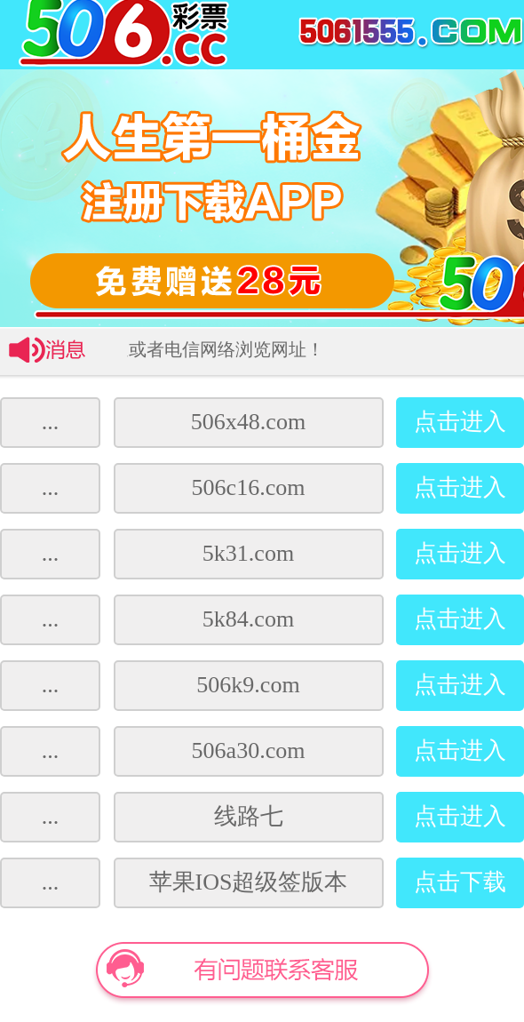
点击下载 (460, 882)
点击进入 (460, 422)
